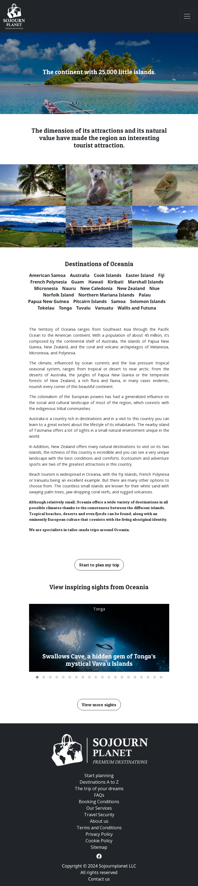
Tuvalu (83, 308)
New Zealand (131, 288)
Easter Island (140, 275)
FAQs (99, 795)
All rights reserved (98, 872)
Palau (145, 295)
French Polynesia (48, 282)
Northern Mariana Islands (106, 295)
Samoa (118, 301)
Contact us (99, 879)
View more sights (99, 704)
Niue (154, 288)
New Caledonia (96, 288)
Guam (77, 282)
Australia (79, 275)
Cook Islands (108, 275)
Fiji (161, 275)
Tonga (65, 308)
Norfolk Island (58, 295)
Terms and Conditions (99, 828)
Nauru (69, 288)
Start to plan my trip (99, 564)
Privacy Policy (99, 834)
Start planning (99, 775)
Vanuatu (104, 308)
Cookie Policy (99, 841)
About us (99, 821)
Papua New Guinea (48, 301)
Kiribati (116, 282)
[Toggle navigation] (187, 16)
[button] (37, 677)
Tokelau (45, 308)
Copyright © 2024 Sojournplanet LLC (99, 866)
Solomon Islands (148, 301)
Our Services (99, 808)
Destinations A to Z (99, 782)
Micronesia (46, 288)
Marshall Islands (146, 282)
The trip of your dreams (99, 789)
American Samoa (47, 275)
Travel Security (99, 815)
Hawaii (95, 282)
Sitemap (99, 847)
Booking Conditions (99, 802)
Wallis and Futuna (137, 308)
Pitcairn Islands (90, 301)
